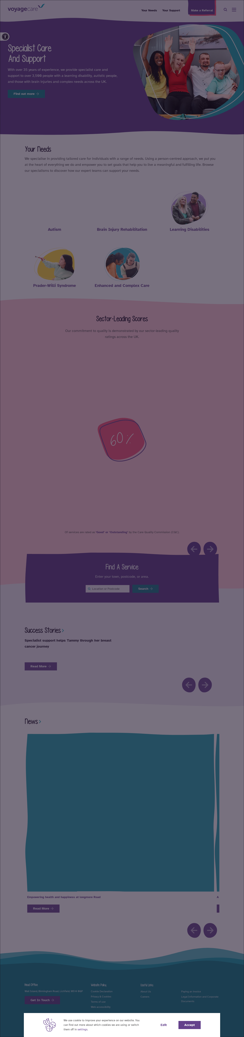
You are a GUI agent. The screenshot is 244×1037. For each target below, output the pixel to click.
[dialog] (122, 518)
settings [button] (82, 1029)
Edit (164, 1025)
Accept (189, 1025)
